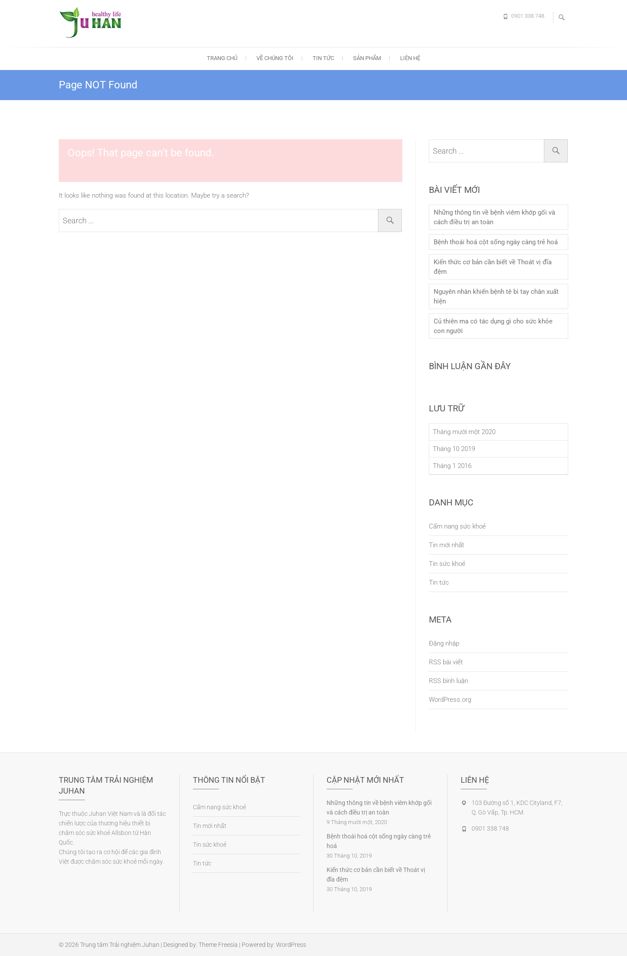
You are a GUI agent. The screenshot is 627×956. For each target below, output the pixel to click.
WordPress (291, 944)
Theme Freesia (218, 944)
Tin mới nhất (446, 545)
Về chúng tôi (274, 58)
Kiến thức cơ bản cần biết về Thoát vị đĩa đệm (493, 267)
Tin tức (323, 58)
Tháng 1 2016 (452, 466)
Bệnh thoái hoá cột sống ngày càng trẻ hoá (496, 242)
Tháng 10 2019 (454, 449)
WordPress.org (450, 700)
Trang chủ (222, 58)
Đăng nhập (444, 643)
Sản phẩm (367, 58)
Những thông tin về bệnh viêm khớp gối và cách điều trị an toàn (494, 217)
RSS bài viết (446, 662)
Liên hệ (410, 58)
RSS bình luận (448, 681)
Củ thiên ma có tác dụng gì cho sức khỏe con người (493, 326)
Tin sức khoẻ (447, 564)
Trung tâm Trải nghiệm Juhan (119, 944)
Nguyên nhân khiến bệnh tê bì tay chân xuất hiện (496, 296)
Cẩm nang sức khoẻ (457, 526)
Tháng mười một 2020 (464, 432)
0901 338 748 (527, 16)
